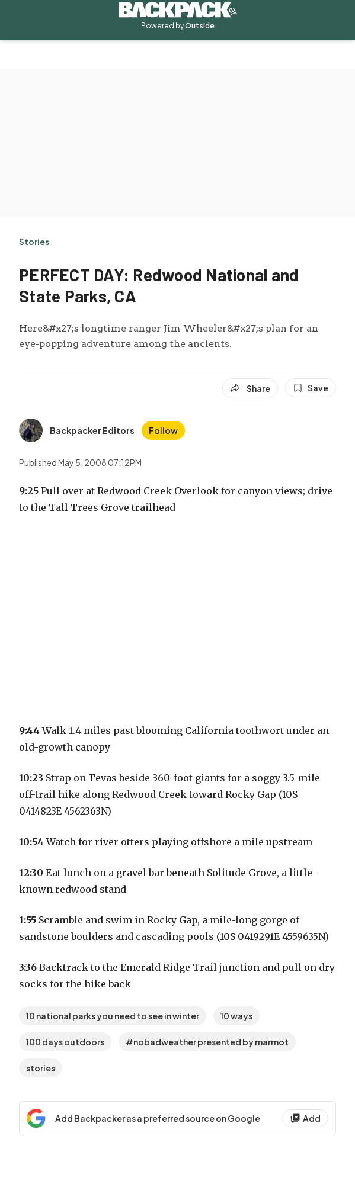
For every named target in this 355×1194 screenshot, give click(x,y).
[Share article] (250, 388)
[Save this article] (310, 387)
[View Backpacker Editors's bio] (77, 430)
